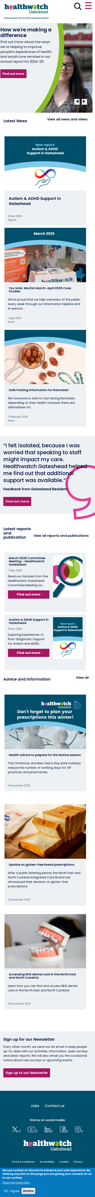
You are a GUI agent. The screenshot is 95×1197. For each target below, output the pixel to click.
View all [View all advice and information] (82, 677)
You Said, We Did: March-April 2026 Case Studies (40, 289)
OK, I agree (11, 1191)
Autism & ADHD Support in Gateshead (35, 201)
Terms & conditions (23, 1161)
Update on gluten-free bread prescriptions (41, 865)
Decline (28, 1191)
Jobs (35, 1105)
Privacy (78, 1161)
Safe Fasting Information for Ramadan (39, 390)
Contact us (54, 1105)
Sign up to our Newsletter (27, 1072)
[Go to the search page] (77, 7)
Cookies (64, 1161)
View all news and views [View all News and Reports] (67, 119)
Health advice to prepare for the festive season (45, 755)
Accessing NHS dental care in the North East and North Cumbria (42, 976)
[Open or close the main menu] (88, 6)
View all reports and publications (61, 535)
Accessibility (47, 1161)
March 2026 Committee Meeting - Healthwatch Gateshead (27, 561)
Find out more (13, 74)
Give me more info (16, 1183)
